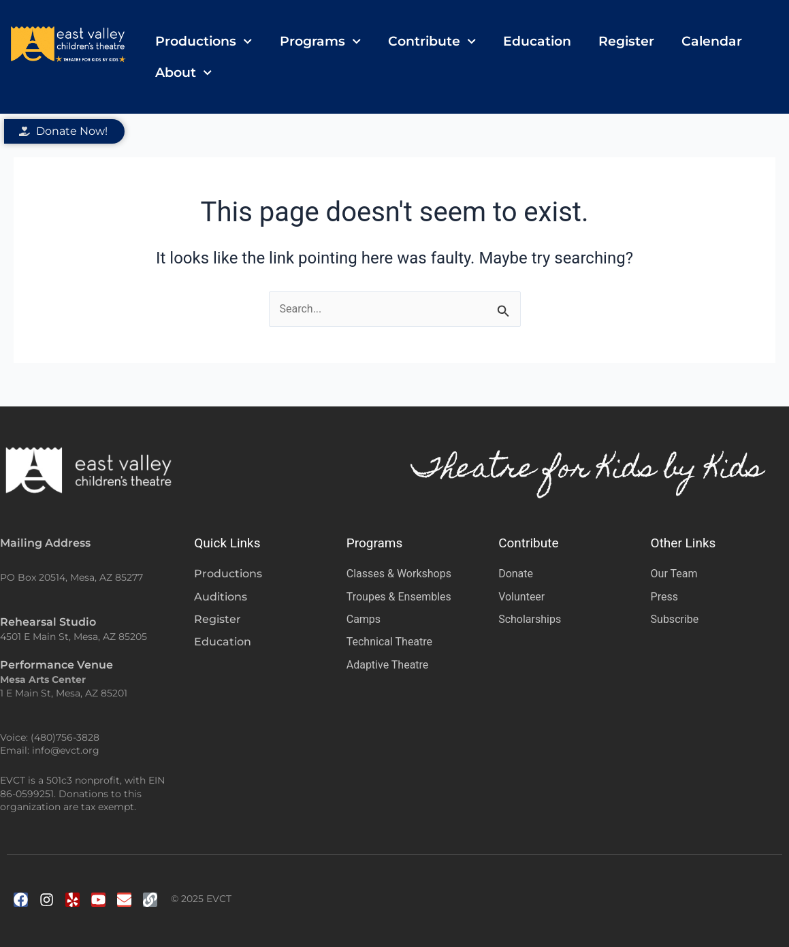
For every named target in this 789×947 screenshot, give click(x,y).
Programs (320, 41)
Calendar (711, 41)
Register (626, 41)
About (183, 72)
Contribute (432, 41)
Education (537, 41)
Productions (203, 41)
